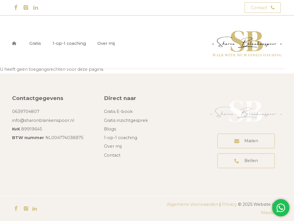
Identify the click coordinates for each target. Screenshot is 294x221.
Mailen (251, 140)
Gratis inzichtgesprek (126, 120)
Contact (259, 7)
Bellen (251, 160)
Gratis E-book (118, 111)
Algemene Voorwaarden (192, 204)
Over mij (106, 43)
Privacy (229, 204)
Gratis (35, 43)
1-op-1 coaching (69, 43)
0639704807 (25, 111)
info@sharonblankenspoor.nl (43, 120)
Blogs (110, 129)
